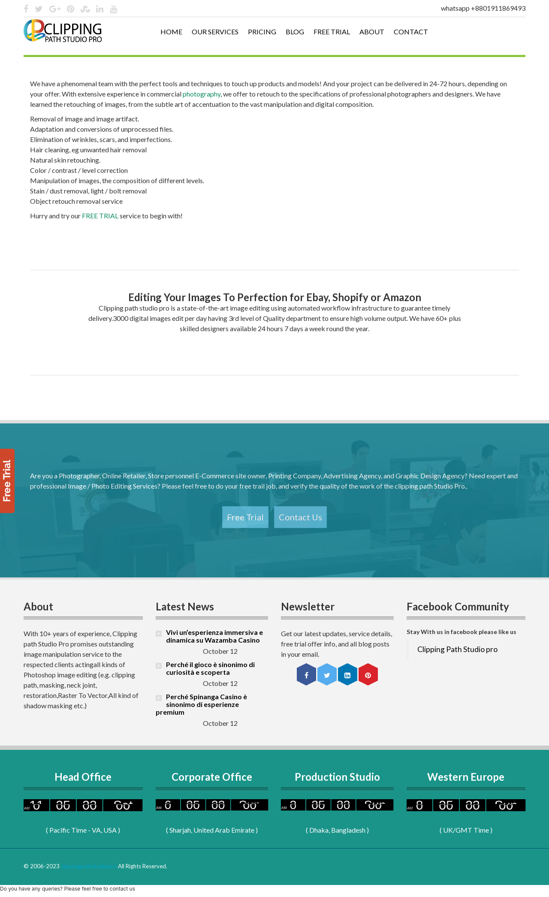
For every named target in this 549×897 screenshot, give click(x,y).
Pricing (262, 31)
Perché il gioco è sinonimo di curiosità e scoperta (210, 668)
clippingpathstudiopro (89, 866)
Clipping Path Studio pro (457, 649)
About (371, 31)
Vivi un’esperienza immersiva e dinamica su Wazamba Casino (214, 636)
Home (171, 31)
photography (201, 94)
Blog (295, 31)
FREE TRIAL (100, 215)
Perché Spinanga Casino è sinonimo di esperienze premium (201, 704)
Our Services (215, 31)
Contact (411, 31)
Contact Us (300, 517)
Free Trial (332, 31)
